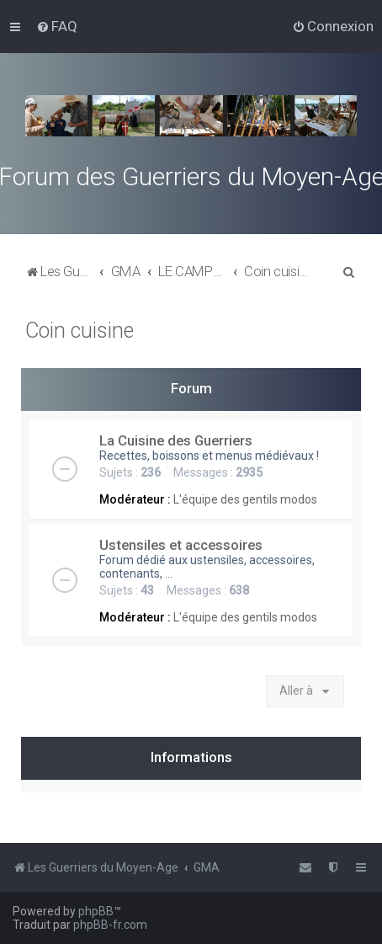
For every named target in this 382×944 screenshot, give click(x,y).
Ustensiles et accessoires (181, 544)
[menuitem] (56, 26)
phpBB (96, 911)
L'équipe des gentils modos (245, 499)
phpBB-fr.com (110, 924)
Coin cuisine (79, 330)
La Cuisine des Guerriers (175, 440)
